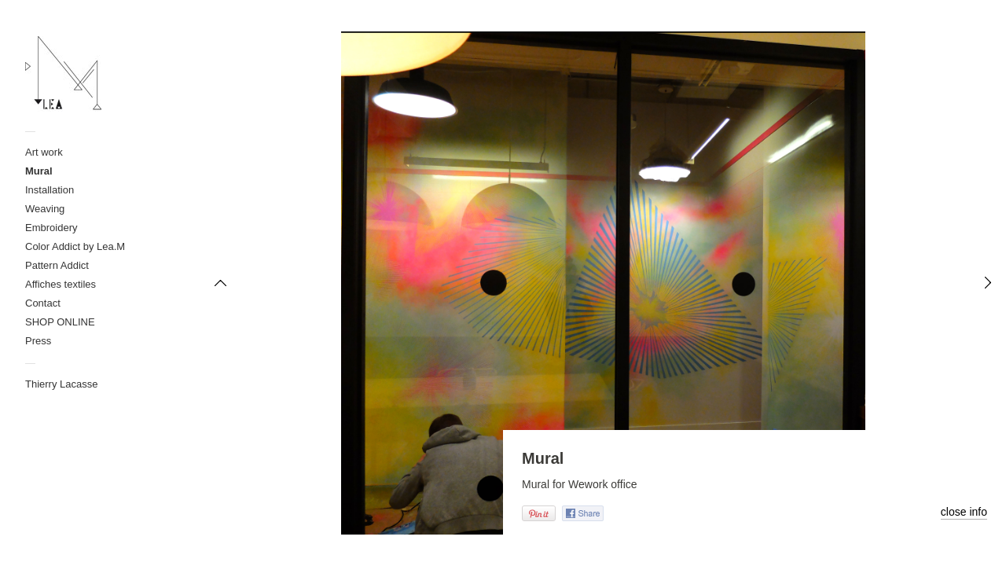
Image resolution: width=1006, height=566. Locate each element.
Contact (43, 303)
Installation (49, 190)
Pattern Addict (57, 265)
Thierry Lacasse (61, 384)
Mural (39, 171)
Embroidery (51, 227)
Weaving (44, 209)
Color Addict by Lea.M (75, 246)
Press (38, 341)
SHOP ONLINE (60, 322)
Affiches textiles (60, 284)
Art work (44, 152)
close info (964, 511)
